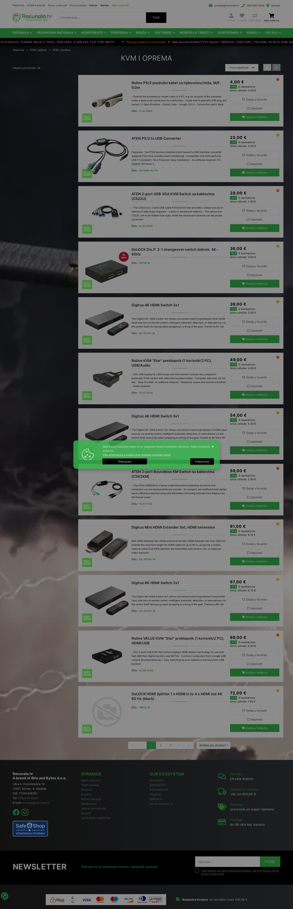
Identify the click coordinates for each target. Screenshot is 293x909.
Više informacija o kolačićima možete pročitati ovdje (137, 454)
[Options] (202, 461)
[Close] (125, 462)
